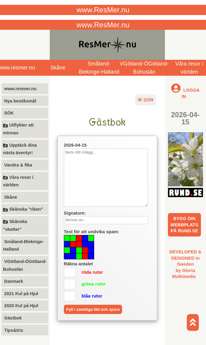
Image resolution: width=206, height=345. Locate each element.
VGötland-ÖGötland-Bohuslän (144, 68)
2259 (145, 99)
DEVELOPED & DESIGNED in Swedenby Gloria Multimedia (185, 264)
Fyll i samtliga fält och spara (93, 309)
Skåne (58, 68)
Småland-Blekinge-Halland (99, 68)
